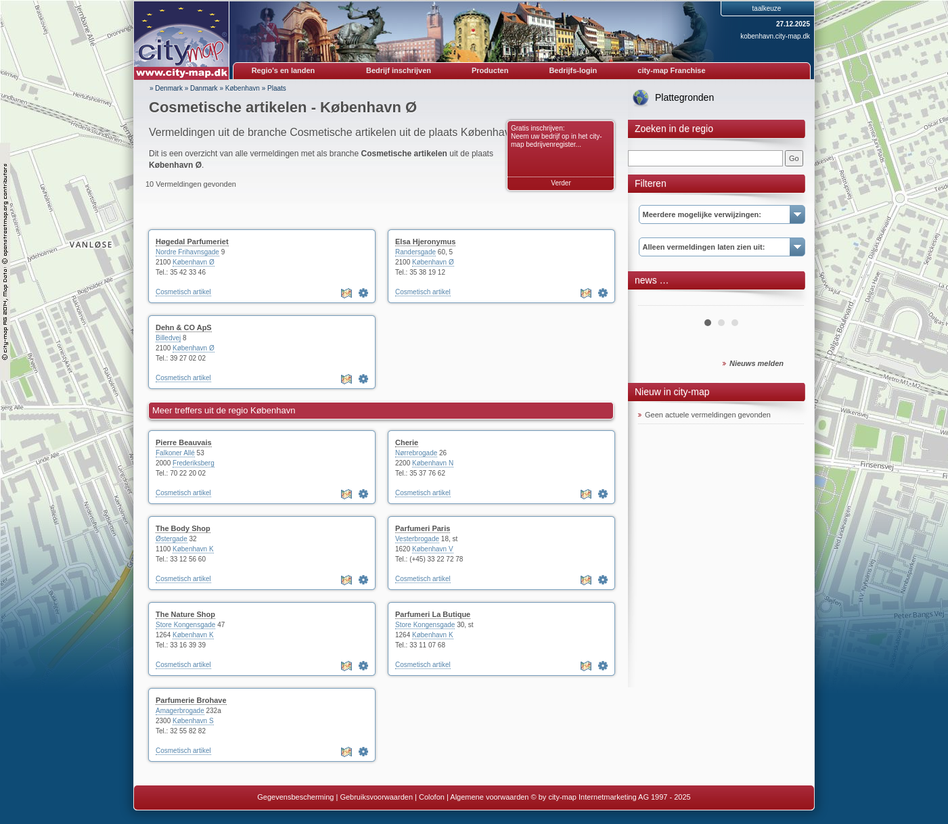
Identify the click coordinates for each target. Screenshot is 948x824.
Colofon (432, 797)
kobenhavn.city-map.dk (775, 36)
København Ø (194, 262)
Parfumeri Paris (422, 528)
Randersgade (415, 252)
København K (193, 549)
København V (432, 549)
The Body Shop (183, 528)
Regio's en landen (283, 70)
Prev (656, 300)
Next (786, 300)
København (242, 88)
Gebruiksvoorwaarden (376, 797)
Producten (490, 70)
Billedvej (168, 338)
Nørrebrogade (416, 453)
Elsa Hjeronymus (425, 241)
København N (432, 463)
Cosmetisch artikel (183, 292)
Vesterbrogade (417, 539)
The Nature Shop (185, 614)
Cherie (406, 442)
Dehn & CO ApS (184, 327)
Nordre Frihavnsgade (187, 252)
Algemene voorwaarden (489, 797)
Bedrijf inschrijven (398, 70)
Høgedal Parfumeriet (192, 241)
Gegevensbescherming (295, 797)
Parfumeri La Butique (432, 614)
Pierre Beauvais (184, 442)
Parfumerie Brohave (191, 700)
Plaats (276, 88)
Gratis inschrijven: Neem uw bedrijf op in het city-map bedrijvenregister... (556, 136)
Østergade (171, 539)
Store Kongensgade (185, 624)
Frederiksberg (194, 463)
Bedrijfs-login (573, 70)
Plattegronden (684, 97)
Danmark (204, 88)
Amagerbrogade (180, 710)
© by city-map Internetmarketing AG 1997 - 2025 (611, 797)
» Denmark (166, 88)
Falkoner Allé (175, 453)
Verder (560, 183)
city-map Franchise (671, 70)
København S (193, 721)
